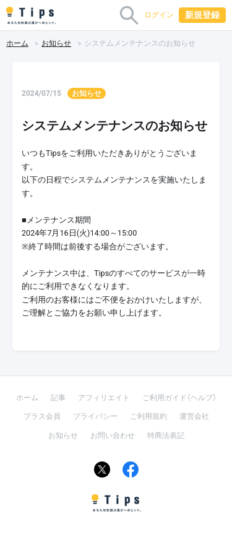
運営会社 (194, 416)
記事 (58, 397)
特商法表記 (165, 435)
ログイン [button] (159, 15)
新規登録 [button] (202, 15)
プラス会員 (42, 416)
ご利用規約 (148, 416)
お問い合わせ (112, 435)
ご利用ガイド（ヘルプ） (179, 397)
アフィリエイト (104, 397)
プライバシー (95, 416)
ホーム (17, 43)
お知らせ (56, 43)
